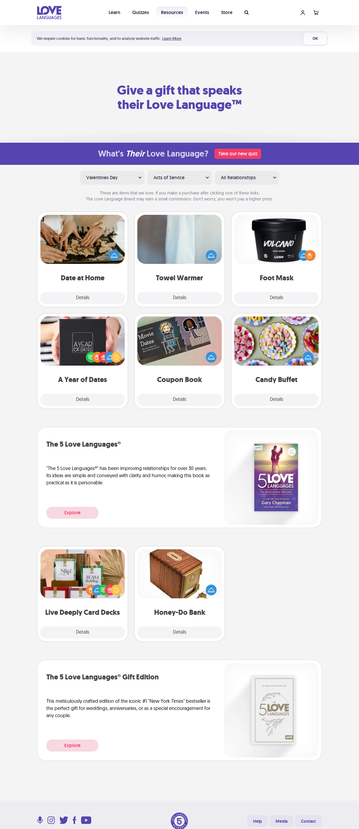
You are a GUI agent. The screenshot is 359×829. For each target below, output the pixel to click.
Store (226, 12)
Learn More (171, 38)
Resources (172, 12)
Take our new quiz (237, 153)
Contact (308, 821)
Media (281, 821)
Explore (72, 512)
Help (257, 821)
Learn (114, 12)
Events (202, 12)
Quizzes (140, 12)
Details (82, 298)
